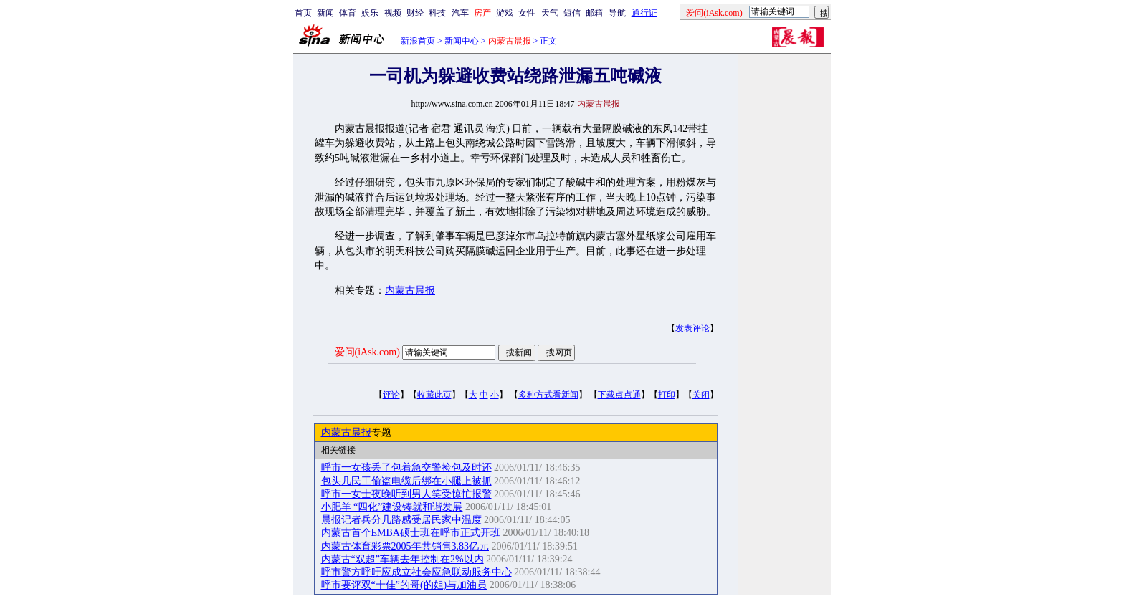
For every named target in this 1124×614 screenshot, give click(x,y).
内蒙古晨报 (410, 290)
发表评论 (692, 328)
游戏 (504, 13)
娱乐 (369, 13)
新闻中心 (461, 41)
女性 (526, 13)
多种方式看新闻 (548, 395)
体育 (347, 13)
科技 (437, 13)
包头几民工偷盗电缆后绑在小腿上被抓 (406, 481)
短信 (572, 13)
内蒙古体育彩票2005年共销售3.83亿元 (405, 546)
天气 (549, 13)
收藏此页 (434, 395)
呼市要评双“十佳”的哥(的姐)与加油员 (404, 585)
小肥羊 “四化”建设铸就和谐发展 (392, 507)
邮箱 (594, 13)
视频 (392, 13)
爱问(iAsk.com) (367, 352)
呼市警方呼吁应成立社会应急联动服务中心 (416, 572)
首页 (303, 13)
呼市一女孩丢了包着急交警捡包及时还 (406, 467)
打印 (666, 395)
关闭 (701, 395)
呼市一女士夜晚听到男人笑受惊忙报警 (406, 494)
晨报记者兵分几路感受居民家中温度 (401, 519)
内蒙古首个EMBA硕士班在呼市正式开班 (410, 532)
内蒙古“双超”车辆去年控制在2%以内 (402, 559)
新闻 (325, 13)
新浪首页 (418, 41)
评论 (391, 395)
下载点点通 (619, 395)
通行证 (644, 13)
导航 (617, 13)
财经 (415, 13)
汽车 (460, 13)
